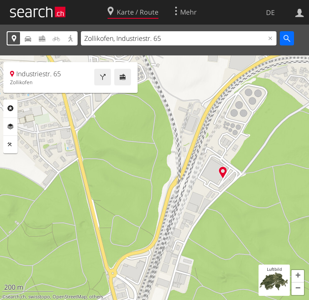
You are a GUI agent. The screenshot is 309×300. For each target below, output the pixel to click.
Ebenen (10, 126)
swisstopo (39, 297)
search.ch (16, 297)
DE (270, 12)
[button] (297, 276)
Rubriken (10, 108)
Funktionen (10, 144)
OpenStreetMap (70, 297)
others (96, 297)
